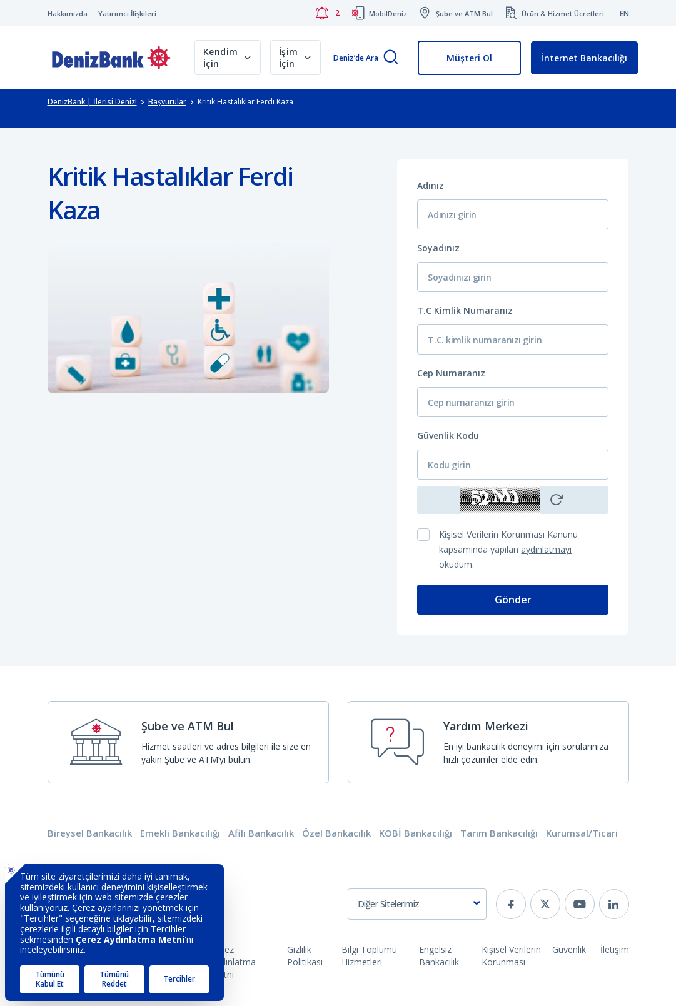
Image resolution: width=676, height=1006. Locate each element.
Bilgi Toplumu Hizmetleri (369, 955)
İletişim (614, 949)
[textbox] (417, 904)
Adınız (430, 185)
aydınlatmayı (546, 549)
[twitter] (545, 904)
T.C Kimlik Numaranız (465, 310)
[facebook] (511, 904)
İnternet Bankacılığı (584, 58)
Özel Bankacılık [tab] (336, 833)
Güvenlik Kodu (448, 435)
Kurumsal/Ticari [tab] (582, 833)
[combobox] (417, 904)
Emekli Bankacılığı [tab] (180, 833)
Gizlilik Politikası (305, 955)
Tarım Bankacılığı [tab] (499, 833)
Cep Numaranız (451, 373)
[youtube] (580, 904)
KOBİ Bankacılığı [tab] (415, 833)
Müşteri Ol (469, 58)
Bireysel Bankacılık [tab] (90, 833)
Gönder (513, 599)
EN (624, 13)
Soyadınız (438, 248)
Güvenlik (569, 949)
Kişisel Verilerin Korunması (511, 955)
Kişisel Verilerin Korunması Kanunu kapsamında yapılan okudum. (508, 549)
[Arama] (390, 57)
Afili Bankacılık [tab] (261, 833)
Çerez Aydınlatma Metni (233, 961)
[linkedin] (614, 904)
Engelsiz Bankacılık (439, 955)
